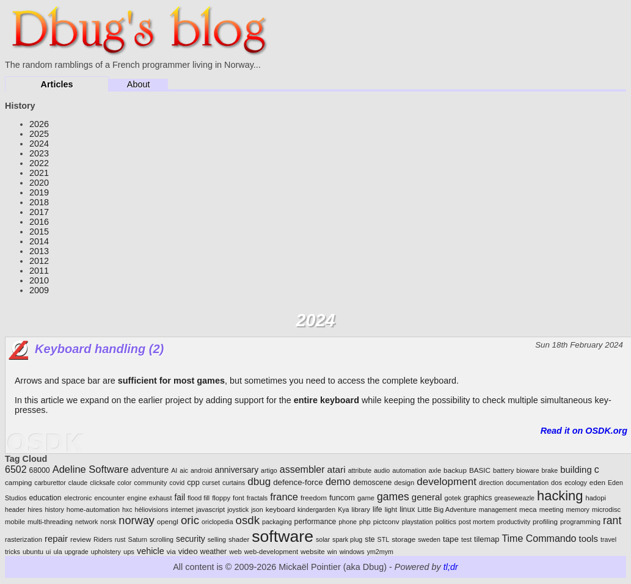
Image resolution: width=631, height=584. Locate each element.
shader (238, 539)
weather (213, 551)
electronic (78, 498)
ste (369, 539)
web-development (271, 551)
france (284, 497)
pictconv (386, 521)
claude (77, 482)
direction (491, 482)
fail (179, 497)
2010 (39, 280)
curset (211, 482)
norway (136, 520)
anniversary (236, 470)
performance (315, 521)
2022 (39, 163)
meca (528, 509)
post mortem (477, 521)
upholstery (106, 551)
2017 (39, 212)
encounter (109, 498)
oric (190, 520)
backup (455, 470)
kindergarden (316, 509)
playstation (417, 521)
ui (48, 551)
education (45, 498)
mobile (15, 521)
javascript (210, 509)
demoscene (372, 482)
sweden (429, 539)
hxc (127, 509)
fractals (257, 498)
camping (18, 482)
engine (137, 498)
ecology (575, 482)
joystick (238, 509)
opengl (167, 521)
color (124, 482)
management (498, 509)
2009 (39, 290)
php (365, 521)
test (466, 539)
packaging (277, 521)
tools (588, 538)
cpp (193, 482)
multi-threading (50, 521)
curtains (233, 482)
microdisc (606, 509)
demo (338, 481)
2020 (39, 183)
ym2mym (380, 551)
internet (182, 509)
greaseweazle (514, 498)
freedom (314, 498)
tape (451, 539)
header (15, 509)
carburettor (50, 482)
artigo (269, 470)
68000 (39, 470)
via (171, 551)
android (202, 470)
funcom (342, 497)
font (238, 498)
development (446, 481)
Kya (343, 509)
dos (556, 482)
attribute (360, 470)
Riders (102, 539)
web (235, 551)
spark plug (347, 539)
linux (407, 509)
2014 (39, 241)
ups (128, 551)
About (138, 84)
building (575, 469)
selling (217, 539)
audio (382, 470)
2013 (39, 251)
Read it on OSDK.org (584, 431)
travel (608, 539)
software (282, 536)
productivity (513, 521)
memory (577, 509)
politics (446, 521)
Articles (57, 84)
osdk (248, 520)
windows (352, 551)
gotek (453, 498)
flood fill (199, 498)
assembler (302, 469)
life (377, 509)
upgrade (77, 551)
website (313, 551)
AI (174, 470)
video (188, 551)
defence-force (298, 482)
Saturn (137, 539)
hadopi (595, 498)
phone (347, 521)
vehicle (150, 551)
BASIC (480, 470)
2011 (39, 271)
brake (550, 470)
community (150, 482)
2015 (39, 231)
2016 (39, 222)
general (427, 497)
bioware (527, 470)
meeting (551, 509)
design (404, 482)
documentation (527, 482)
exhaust (160, 498)
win (332, 551)
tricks (12, 551)
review (80, 539)
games (393, 497)
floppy (221, 498)
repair (56, 538)
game (365, 498)
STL (384, 539)
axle (435, 470)
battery (503, 470)
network (86, 521)
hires (34, 509)
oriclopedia (217, 521)
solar (323, 539)
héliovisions (152, 509)
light (391, 509)
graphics (478, 498)
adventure (150, 470)
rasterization (23, 539)
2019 (39, 192)
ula (57, 551)
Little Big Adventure (446, 509)
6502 (16, 469)
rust (120, 539)
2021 (39, 173)
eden (597, 482)
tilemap (486, 539)
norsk (108, 521)
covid (176, 482)
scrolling (161, 539)
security (190, 539)
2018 (39, 202)
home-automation (93, 509)
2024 (39, 143)
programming (580, 521)
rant (612, 520)
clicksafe (102, 482)
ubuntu (33, 551)
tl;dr (450, 567)
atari (336, 469)
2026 (39, 124)
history (54, 509)
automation (409, 470)
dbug (259, 481)
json (257, 509)
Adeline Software (91, 469)
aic (184, 470)
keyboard (280, 509)
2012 (39, 261)
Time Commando (539, 538)
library (361, 509)
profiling (545, 521)
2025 (39, 134)
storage (403, 539)
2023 (39, 153)
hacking (560, 495)
